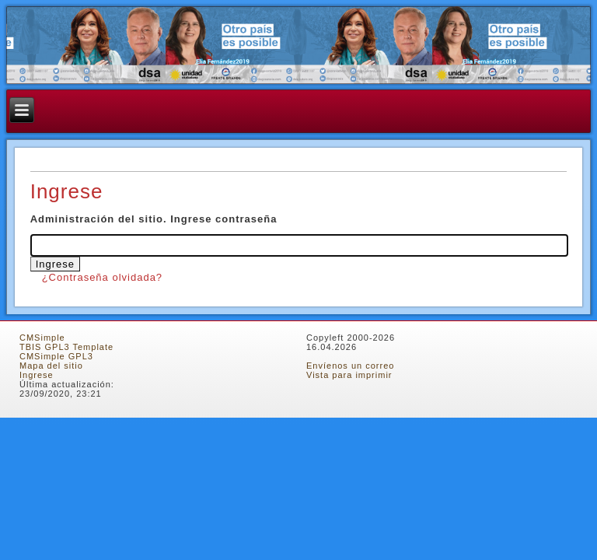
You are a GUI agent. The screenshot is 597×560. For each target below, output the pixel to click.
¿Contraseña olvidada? (102, 277)
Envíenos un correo (350, 365)
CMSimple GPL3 (56, 356)
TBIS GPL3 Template (66, 347)
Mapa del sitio (51, 365)
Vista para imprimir (349, 375)
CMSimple (42, 337)
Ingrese (36, 375)
